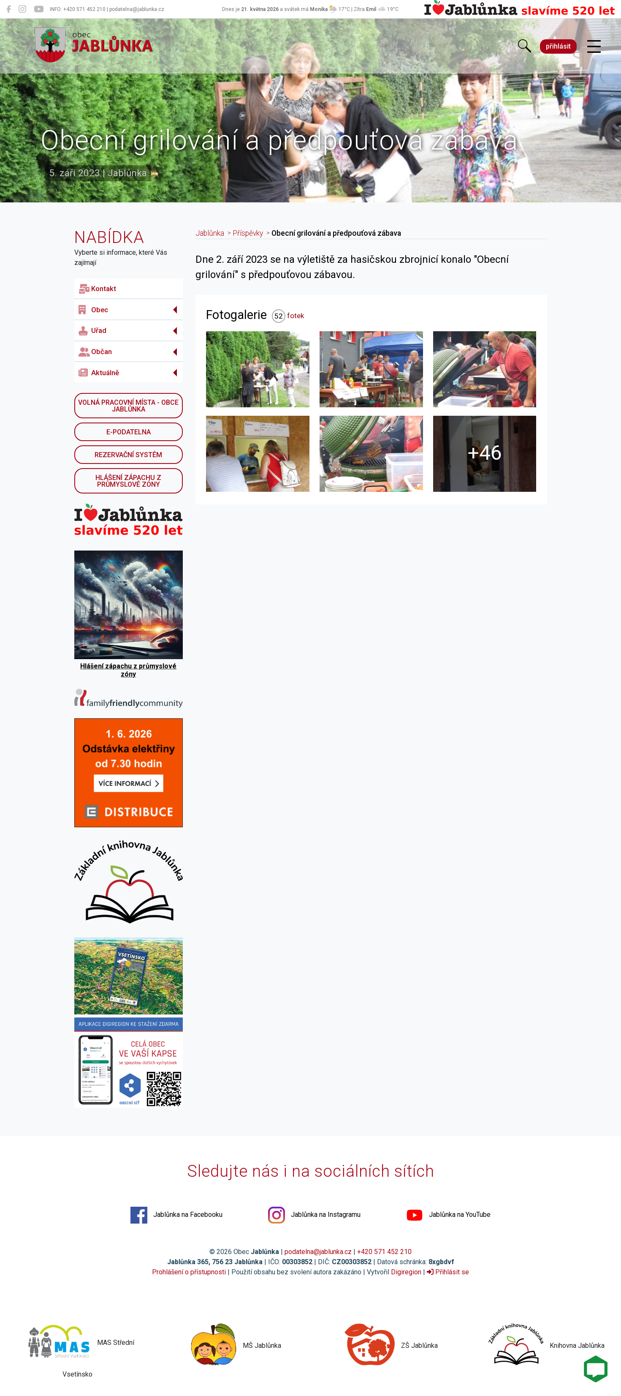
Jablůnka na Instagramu (314, 1215)
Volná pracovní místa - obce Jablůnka (128, 405)
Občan (95, 352)
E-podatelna (128, 432)
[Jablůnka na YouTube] (38, 9)
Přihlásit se (448, 1272)
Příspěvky (248, 233)
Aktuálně (99, 372)
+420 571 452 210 (384, 1252)
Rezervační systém (128, 455)
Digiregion (406, 1272)
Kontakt (97, 289)
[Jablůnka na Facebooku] (8, 9)
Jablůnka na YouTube (448, 1215)
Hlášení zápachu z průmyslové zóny (128, 481)
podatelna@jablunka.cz (318, 1252)
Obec (93, 309)
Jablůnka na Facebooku (176, 1215)
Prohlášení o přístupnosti (189, 1272)
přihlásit (558, 46)
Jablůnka (209, 233)
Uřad (92, 330)
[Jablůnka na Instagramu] (22, 9)
